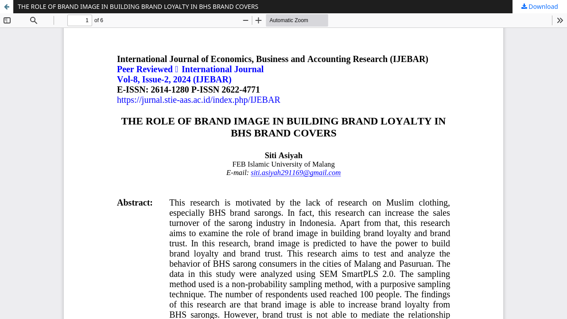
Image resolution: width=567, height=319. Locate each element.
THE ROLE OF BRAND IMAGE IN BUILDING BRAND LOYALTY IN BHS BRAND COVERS (138, 6)
